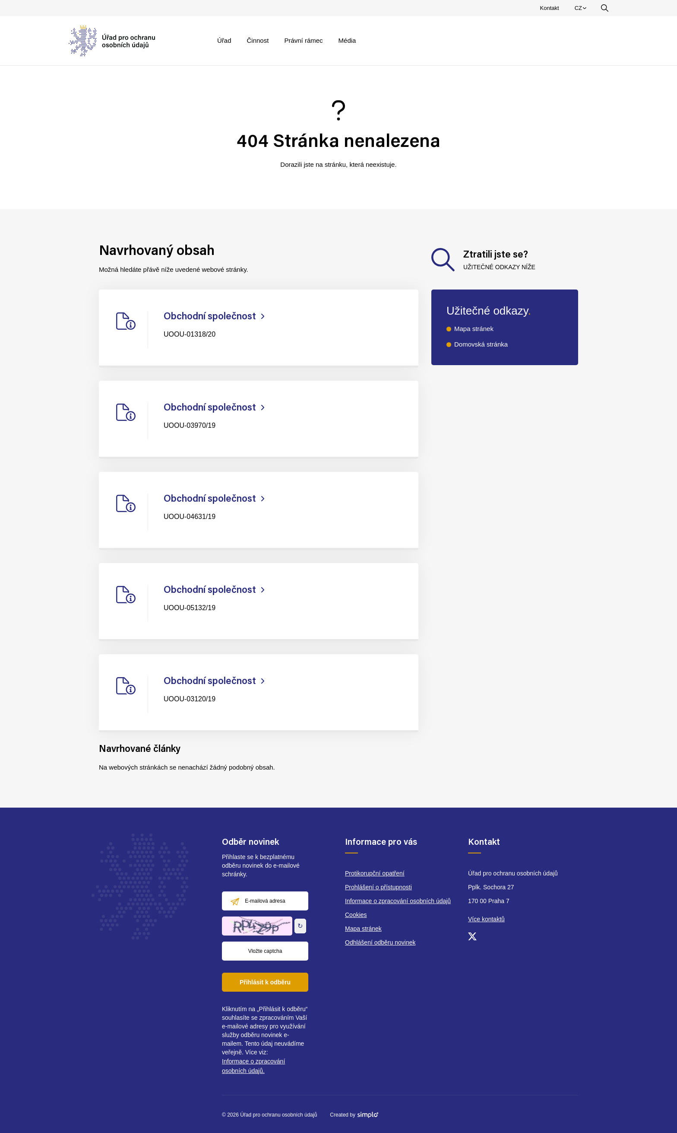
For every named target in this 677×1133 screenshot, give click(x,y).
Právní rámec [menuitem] (303, 40)
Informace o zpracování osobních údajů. (253, 1066)
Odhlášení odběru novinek (380, 942)
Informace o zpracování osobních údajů (398, 900)
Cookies (356, 914)
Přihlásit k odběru (265, 982)
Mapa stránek (474, 328)
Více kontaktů (486, 919)
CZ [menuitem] (581, 10)
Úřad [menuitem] (224, 40)
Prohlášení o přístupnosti (378, 887)
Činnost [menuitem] (258, 40)
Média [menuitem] (347, 40)
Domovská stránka (481, 344)
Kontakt (549, 8)
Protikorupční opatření (375, 873)
